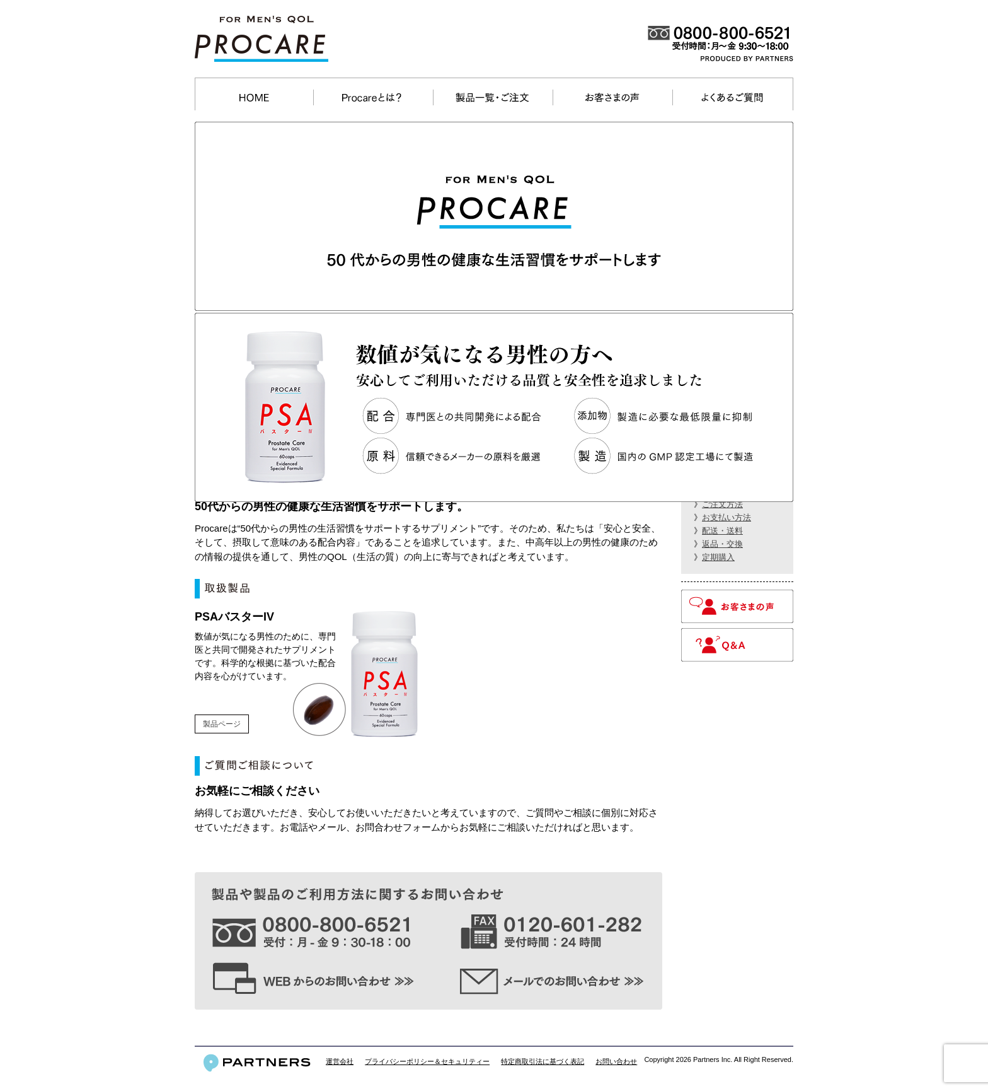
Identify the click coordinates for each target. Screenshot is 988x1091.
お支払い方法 (726, 517)
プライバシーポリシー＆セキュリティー (427, 1061)
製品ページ (222, 724)
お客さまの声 (612, 97)
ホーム (254, 97)
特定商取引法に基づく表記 (542, 1061)
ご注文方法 (722, 504)
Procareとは (373, 97)
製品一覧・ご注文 (492, 97)
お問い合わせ (616, 1061)
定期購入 (718, 557)
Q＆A (737, 645)
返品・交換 (722, 544)
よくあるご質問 (732, 97)
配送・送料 (722, 530)
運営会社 (339, 1061)
